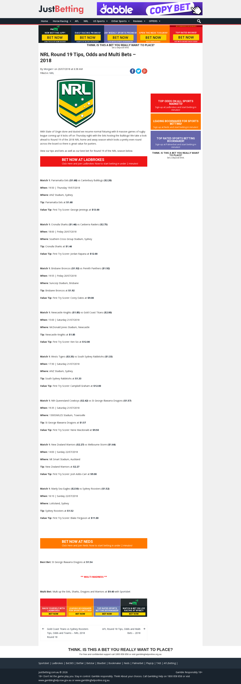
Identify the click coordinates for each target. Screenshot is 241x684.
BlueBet (101, 663)
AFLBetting (170, 663)
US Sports (99, 21)
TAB (158, 663)
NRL (86, 21)
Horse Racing (60, 21)
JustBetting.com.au (48, 672)
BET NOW (55, 37)
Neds (127, 663)
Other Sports (119, 21)
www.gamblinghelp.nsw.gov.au (54, 680)
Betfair (80, 663)
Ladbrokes (57, 663)
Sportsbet (125, 591)
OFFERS (153, 21)
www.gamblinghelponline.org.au (92, 680)
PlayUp (150, 663)
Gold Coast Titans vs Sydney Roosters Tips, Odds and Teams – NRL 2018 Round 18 (67, 633)
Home (44, 21)
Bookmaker (114, 663)
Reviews (137, 21)
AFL (77, 21)
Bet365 (70, 663)
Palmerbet (137, 663)
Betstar (90, 663)
